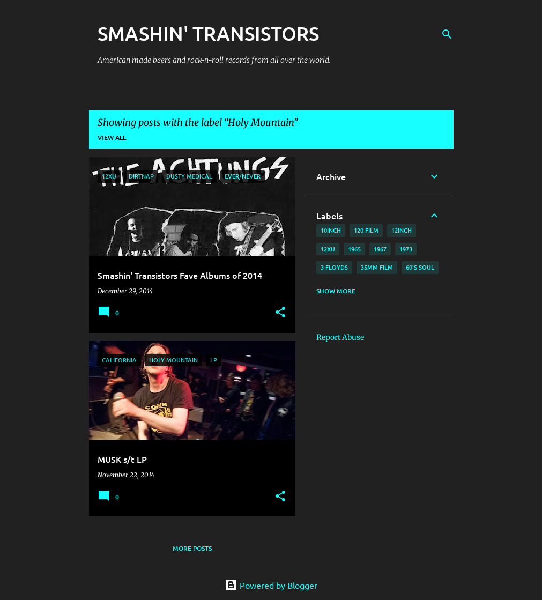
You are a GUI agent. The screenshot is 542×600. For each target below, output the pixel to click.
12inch (401, 230)
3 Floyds (334, 267)
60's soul (420, 267)
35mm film (377, 267)
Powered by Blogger (271, 585)
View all (112, 137)
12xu (328, 249)
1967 (380, 249)
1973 (405, 249)
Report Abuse (340, 337)
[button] (280, 313)
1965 (354, 249)
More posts (192, 548)
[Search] (447, 34)
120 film (366, 230)
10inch (331, 230)
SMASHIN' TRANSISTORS (208, 33)
